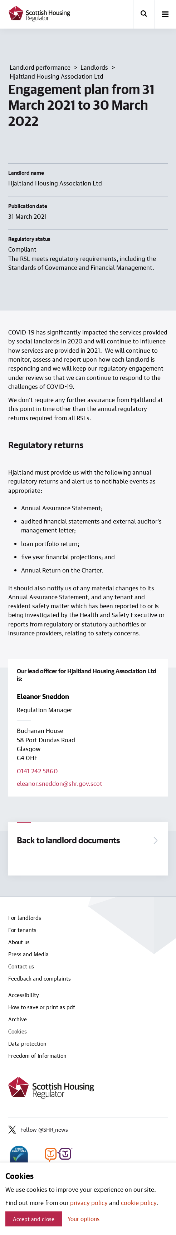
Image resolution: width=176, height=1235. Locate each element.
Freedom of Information (37, 1055)
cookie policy (138, 1202)
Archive (17, 1019)
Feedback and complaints (39, 978)
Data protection (27, 1043)
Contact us (21, 966)
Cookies (17, 1031)
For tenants (22, 930)
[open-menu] (165, 14)
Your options (83, 1218)
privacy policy (89, 1202)
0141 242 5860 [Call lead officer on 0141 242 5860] (37, 771)
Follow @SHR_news (38, 1129)
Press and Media (28, 954)
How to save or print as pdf (41, 1007)
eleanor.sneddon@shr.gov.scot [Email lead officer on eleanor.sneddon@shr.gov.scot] (59, 783)
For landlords (24, 917)
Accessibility (23, 995)
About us (19, 942)
